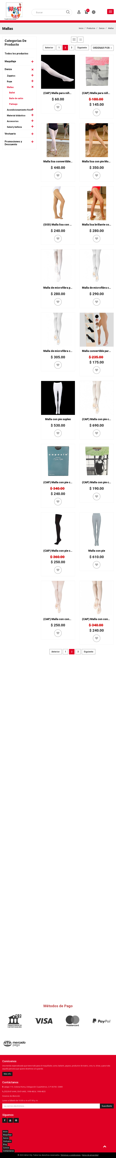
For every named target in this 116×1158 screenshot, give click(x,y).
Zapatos (11, 77)
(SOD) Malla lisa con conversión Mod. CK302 (71, 225)
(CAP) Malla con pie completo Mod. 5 (66, 483)
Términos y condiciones (70, 1155)
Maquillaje (10, 62)
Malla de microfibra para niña (62, 288)
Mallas (111, 29)
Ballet (12, 94)
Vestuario (10, 134)
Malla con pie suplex (58, 420)
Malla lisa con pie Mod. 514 (99, 162)
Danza (101, 29)
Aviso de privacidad (90, 1155)
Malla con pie (96, 551)
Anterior (49, 49)
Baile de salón (16, 99)
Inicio (81, 29)
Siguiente (82, 49)
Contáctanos (8, 1151)
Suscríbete (107, 1106)
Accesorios (13, 122)
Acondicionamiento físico (20, 111)
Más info (7, 1074)
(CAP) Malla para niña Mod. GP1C (64, 94)
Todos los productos (16, 54)
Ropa (9, 82)
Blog (5, 1144)
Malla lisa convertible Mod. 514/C (64, 162)
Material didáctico (16, 117)
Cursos (6, 1148)
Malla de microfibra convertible (63, 352)
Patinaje (13, 105)
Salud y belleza (14, 128)
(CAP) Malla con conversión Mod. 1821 (68, 620)
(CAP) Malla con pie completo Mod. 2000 (68, 551)
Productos (91, 29)
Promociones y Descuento (13, 144)
